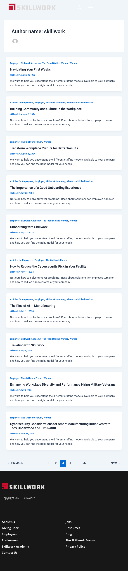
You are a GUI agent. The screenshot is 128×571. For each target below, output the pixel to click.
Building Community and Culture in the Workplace (46, 109)
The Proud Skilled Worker (55, 63)
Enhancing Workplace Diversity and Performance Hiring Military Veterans (62, 384)
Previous (15, 463)
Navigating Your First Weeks (30, 69)
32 (84, 463)
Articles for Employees (21, 102)
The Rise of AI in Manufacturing (32, 306)
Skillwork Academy (31, 63)
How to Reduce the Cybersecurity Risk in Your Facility (48, 266)
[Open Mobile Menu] (90, 7)
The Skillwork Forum (31, 142)
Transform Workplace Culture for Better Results (44, 148)
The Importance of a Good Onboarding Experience (45, 187)
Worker (73, 63)
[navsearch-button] (79, 8)
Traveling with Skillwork (27, 345)
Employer (15, 63)
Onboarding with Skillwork (29, 227)
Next (115, 463)
